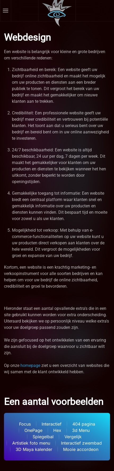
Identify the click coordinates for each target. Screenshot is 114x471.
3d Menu (81, 430)
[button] (5, 10)
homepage (30, 365)
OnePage (33, 430)
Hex (57, 430)
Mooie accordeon (80, 449)
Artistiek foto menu (31, 443)
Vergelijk (73, 436)
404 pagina (83, 424)
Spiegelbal (43, 436)
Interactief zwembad (81, 443)
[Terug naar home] (57, 10)
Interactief (52, 424)
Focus (25, 424)
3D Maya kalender (34, 449)
